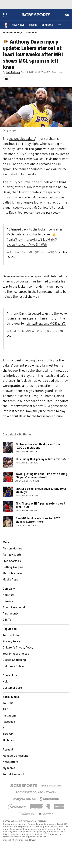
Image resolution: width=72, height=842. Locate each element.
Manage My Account (15, 756)
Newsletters (10, 762)
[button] (59, 24)
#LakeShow (15, 239)
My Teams (9, 768)
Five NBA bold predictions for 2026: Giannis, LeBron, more (38, 520)
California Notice (13, 666)
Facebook (9, 722)
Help (5, 681)
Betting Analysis (13, 567)
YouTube (8, 703)
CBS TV (7, 620)
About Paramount (14, 607)
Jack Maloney (13, 72)
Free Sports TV (12, 561)
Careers (8, 601)
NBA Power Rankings (12, 32)
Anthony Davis (13, 149)
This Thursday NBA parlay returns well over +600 (40, 505)
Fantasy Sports (12, 555)
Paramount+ (10, 613)
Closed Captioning (14, 660)
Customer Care (12, 688)
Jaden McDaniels (35, 197)
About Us (8, 595)
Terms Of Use (11, 635)
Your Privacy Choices (16, 654)
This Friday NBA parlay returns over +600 (42, 459)
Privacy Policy (11, 641)
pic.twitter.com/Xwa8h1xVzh (27, 245)
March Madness (12, 573)
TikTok (7, 709)
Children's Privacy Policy (18, 647)
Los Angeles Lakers (22, 139)
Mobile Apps (10, 579)
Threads (8, 734)
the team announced (28, 169)
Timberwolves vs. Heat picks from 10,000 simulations (37, 446)
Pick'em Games (12, 548)
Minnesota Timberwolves (25, 159)
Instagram (9, 715)
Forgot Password (13, 774)
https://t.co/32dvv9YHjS (40, 239)
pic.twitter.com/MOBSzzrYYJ (46, 323)
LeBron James (32, 187)
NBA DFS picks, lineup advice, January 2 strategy (40, 490)
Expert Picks (31, 32)
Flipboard (9, 740)
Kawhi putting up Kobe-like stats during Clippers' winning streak (41, 475)
